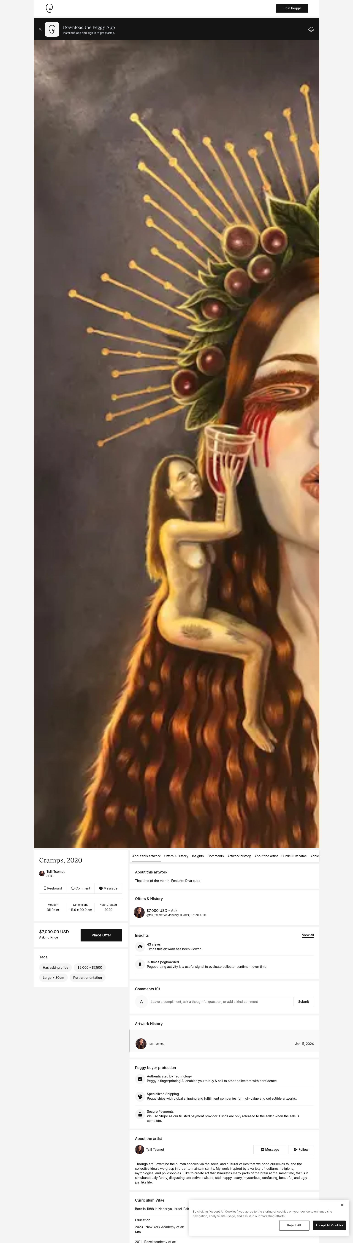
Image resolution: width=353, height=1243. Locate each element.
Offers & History (176, 856)
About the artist (266, 856)
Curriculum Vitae (294, 856)
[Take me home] (49, 8)
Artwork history (239, 856)
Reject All (294, 1225)
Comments (215, 856)
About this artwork (146, 856)
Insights (198, 856)
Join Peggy (292, 8)
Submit (303, 1002)
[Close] (342, 1205)
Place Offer (101, 935)
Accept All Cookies (329, 1225)
